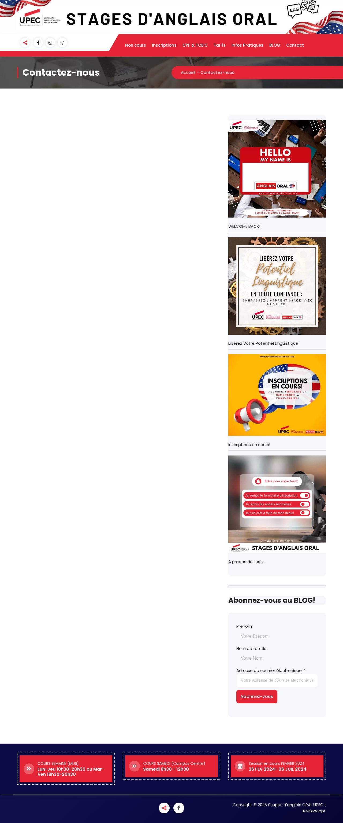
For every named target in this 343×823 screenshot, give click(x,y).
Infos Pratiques (247, 45)
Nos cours (135, 45)
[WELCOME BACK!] (277, 169)
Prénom (244, 626)
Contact (295, 45)
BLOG (274, 45)
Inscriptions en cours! (249, 444)
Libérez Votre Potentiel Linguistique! (263, 343)
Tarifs (220, 45)
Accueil (188, 72)
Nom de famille (251, 648)
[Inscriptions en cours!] (277, 395)
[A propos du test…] (277, 504)
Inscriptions (164, 45)
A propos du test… (246, 561)
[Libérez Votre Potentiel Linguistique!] (277, 286)
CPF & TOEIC (195, 45)
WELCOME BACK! (244, 226)
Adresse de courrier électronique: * (277, 677)
